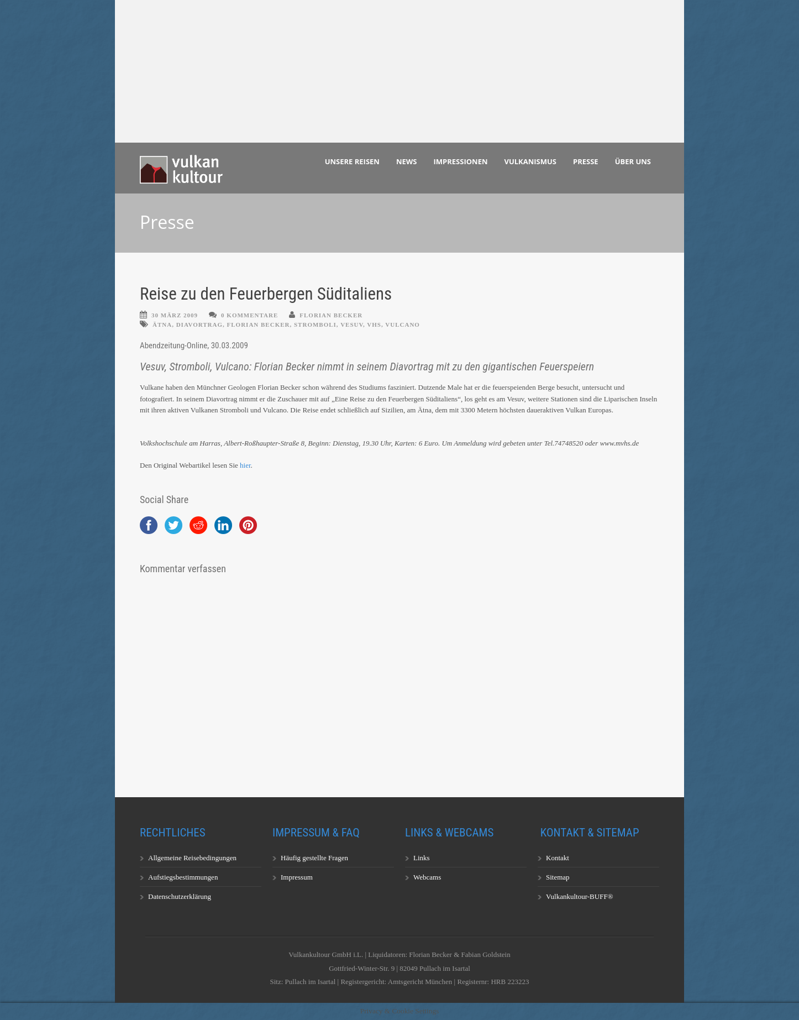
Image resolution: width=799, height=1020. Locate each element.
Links (421, 858)
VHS (374, 324)
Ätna (162, 324)
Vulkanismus (530, 161)
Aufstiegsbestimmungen (183, 877)
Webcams (427, 877)
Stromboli (315, 324)
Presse (585, 161)
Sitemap (558, 877)
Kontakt (557, 858)
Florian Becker (330, 315)
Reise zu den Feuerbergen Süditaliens (266, 294)
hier (245, 465)
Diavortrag (199, 324)
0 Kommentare (249, 315)
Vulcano (402, 324)
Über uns (633, 161)
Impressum (297, 877)
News (406, 161)
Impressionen (461, 161)
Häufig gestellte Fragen (314, 858)
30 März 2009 (174, 315)
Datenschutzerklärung (179, 896)
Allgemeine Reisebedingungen (192, 858)
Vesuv (351, 324)
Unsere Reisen (352, 161)
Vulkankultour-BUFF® (579, 896)
